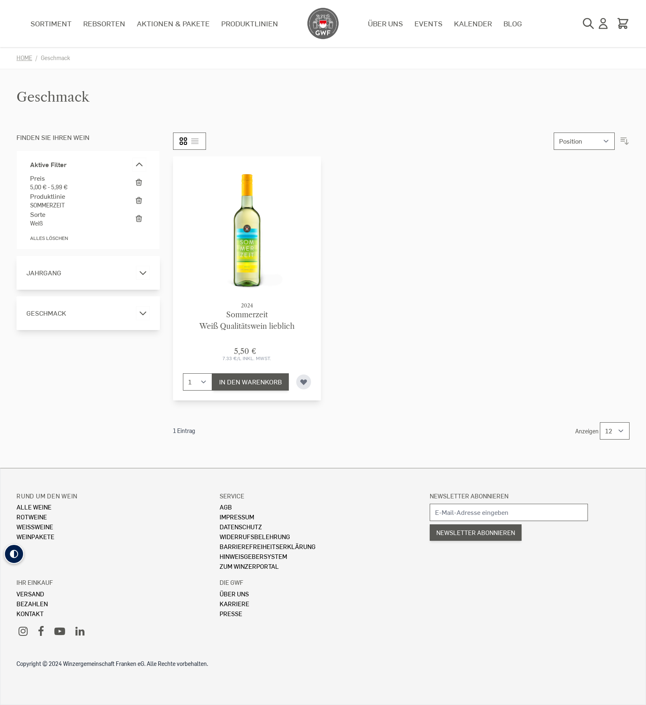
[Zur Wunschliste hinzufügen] (303, 382)
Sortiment (51, 23)
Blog (512, 23)
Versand (30, 593)
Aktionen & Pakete (173, 23)
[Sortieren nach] (584, 141)
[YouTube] (59, 631)
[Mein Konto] (603, 23)
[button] (14, 554)
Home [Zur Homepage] (24, 58)
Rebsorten (104, 23)
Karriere (234, 603)
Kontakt (30, 613)
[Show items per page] (615, 431)
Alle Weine (33, 507)
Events (428, 23)
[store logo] (323, 23)
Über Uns (234, 593)
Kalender (473, 23)
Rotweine (31, 516)
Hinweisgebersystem (253, 556)
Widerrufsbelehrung (255, 536)
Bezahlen (32, 603)
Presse (231, 613)
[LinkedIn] (80, 631)
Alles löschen (49, 238)
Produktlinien (249, 23)
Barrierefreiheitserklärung (268, 546)
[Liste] (195, 141)
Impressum (237, 516)
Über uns (385, 23)
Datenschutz (241, 526)
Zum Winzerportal (249, 566)
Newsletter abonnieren (469, 495)
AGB (226, 507)
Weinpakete (35, 536)
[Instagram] (23, 631)
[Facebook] (41, 631)
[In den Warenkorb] (250, 382)
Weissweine (34, 526)
